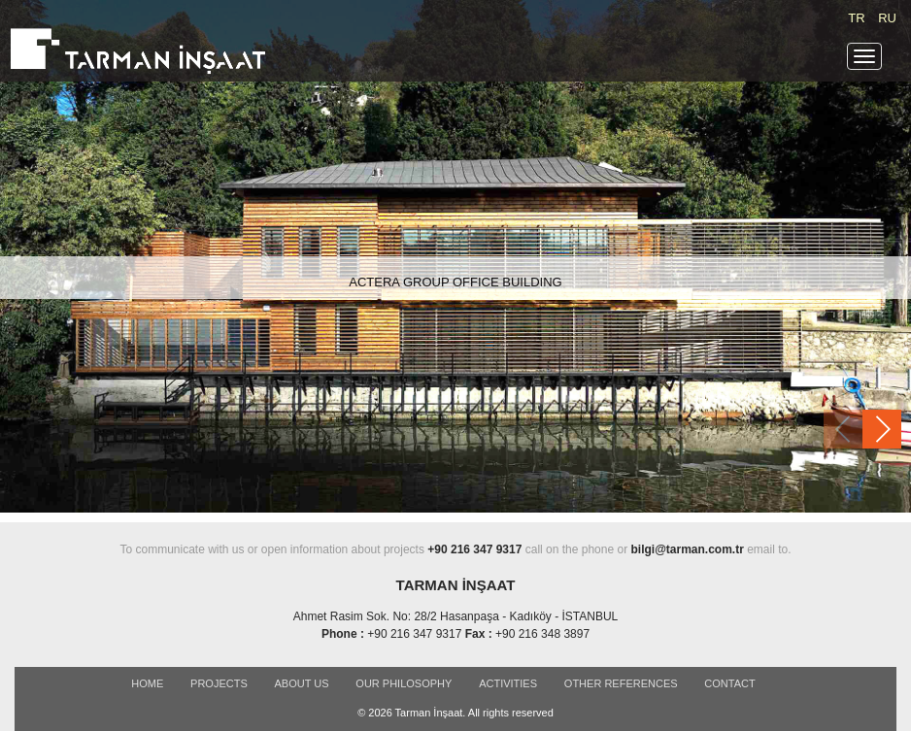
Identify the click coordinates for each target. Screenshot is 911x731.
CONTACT (729, 683)
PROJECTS (219, 683)
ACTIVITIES (508, 683)
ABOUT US (302, 683)
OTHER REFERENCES (621, 683)
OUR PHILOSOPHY (403, 683)
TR (856, 18)
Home (147, 683)
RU (887, 18)
